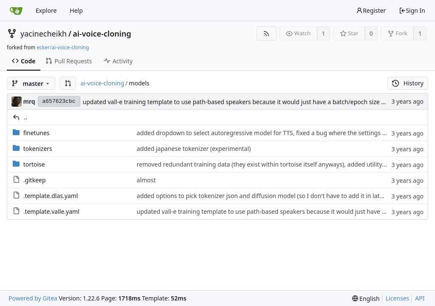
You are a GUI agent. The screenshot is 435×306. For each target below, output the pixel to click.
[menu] (366, 299)
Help (76, 10)
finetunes (36, 133)
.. (25, 117)
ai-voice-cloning (102, 33)
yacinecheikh (43, 33)
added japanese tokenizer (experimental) (194, 148)
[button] (68, 83)
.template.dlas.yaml (50, 196)
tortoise (34, 164)
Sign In (412, 10)
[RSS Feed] (267, 33)
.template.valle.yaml (51, 211)
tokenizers (37, 148)
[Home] (16, 10)
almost (146, 180)
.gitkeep (34, 180)
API (419, 298)
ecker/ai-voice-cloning (63, 47)
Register (371, 10)
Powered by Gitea (32, 298)
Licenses (398, 298)
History (408, 83)
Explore (46, 10)
